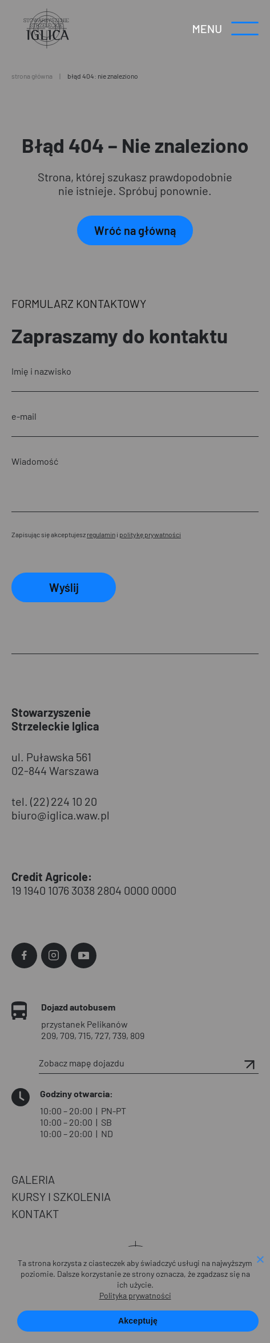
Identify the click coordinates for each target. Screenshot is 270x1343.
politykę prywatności (150, 534)
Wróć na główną (135, 230)
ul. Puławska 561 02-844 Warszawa (55, 763)
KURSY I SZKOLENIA (61, 1196)
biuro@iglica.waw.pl (60, 815)
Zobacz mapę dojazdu (149, 1063)
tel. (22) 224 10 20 (54, 801)
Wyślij (64, 587)
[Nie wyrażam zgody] (260, 1260)
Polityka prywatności (135, 1295)
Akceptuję (138, 1320)
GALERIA (33, 1179)
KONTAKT (35, 1213)
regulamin (101, 534)
